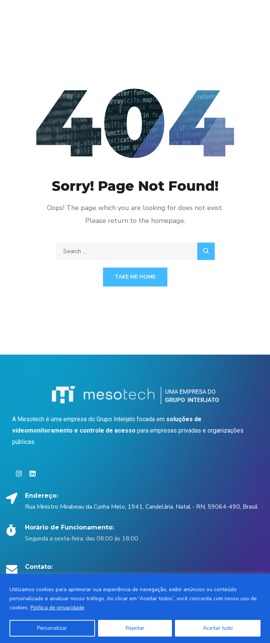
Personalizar (52, 628)
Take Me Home (135, 276)
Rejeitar (135, 628)
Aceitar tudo (218, 628)
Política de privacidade (57, 607)
